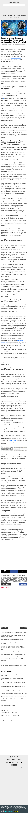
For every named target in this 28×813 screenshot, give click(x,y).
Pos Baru (4, 627)
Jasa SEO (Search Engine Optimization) (10, 715)
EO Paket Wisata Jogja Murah (8, 705)
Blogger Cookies (9, 811)
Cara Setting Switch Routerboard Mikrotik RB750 (12, 639)
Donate (23, 584)
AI (3, 98)
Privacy (13, 759)
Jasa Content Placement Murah (8, 718)
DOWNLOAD (14, 757)
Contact (19, 759)
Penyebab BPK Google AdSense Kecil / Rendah (12, 690)
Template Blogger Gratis (7, 720)
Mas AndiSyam (14, 2)
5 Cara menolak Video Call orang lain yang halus (12, 663)
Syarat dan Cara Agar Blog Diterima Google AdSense (13, 696)
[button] (5, 571)
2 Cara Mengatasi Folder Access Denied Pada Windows (14, 632)
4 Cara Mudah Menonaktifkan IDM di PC (10, 652)
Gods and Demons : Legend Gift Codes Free (11, 703)
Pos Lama (24, 627)
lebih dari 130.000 (16, 58)
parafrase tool (12, 440)
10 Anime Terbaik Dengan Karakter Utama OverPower (14, 693)
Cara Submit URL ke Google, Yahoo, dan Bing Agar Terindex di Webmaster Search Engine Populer (13, 655)
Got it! (15, 811)
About (8, 759)
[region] (13, 10)
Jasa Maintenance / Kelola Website (9, 712)
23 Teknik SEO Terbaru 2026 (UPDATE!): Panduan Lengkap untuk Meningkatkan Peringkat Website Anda (13, 648)
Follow (6, 584)
